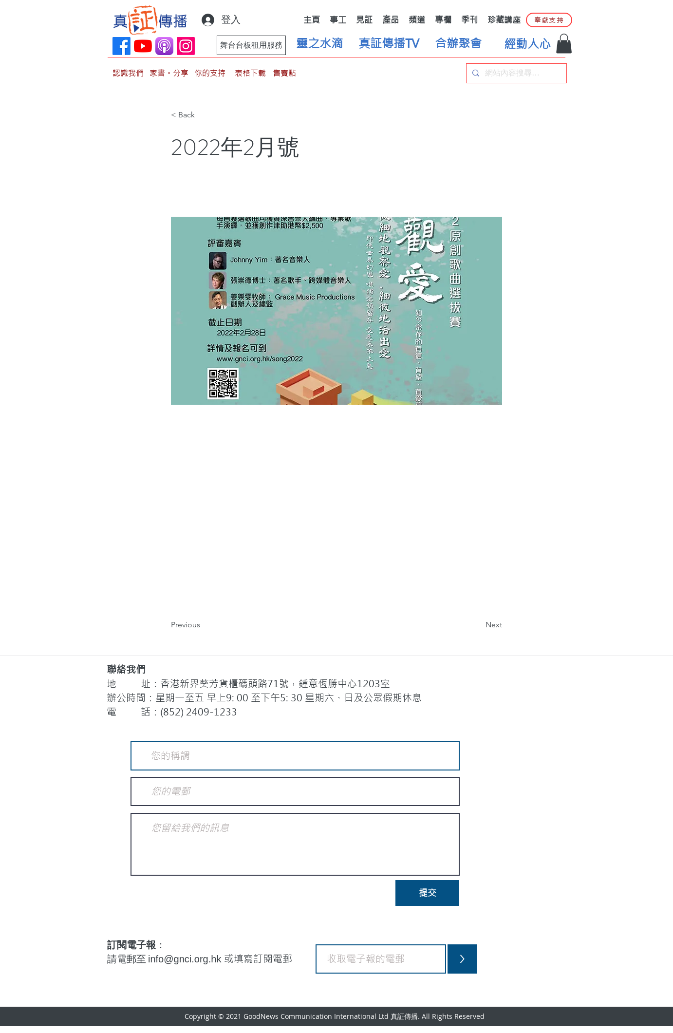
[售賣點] (284, 73)
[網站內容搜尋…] (515, 73)
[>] (462, 959)
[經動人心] (527, 44)
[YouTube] (143, 46)
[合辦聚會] (458, 44)
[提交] (427, 893)
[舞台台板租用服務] (251, 45)
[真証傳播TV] (388, 44)
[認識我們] (128, 73)
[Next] (477, 625)
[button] (564, 44)
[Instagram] (186, 46)
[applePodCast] (164, 46)
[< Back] (203, 115)
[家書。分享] (169, 73)
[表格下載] (250, 73)
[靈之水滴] (319, 44)
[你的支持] (209, 73)
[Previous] (203, 625)
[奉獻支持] (549, 20)
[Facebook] (121, 46)
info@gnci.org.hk (186, 959)
